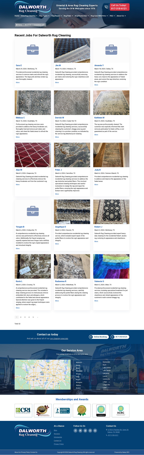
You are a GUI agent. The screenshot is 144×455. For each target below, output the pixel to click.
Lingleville (106, 386)
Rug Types (43, 16)
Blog (55, 431)
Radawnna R (60, 282)
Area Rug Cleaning (28, 16)
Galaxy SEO (125, 453)
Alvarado (79, 372)
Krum (104, 366)
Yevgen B (20, 228)
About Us (120, 16)
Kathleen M (99, 118)
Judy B (97, 171)
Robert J (98, 228)
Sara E (19, 66)
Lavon (105, 377)
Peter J (58, 171)
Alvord (78, 375)
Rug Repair (55, 16)
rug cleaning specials (59, 339)
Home (17, 16)
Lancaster (106, 374)
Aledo (78, 366)
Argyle (78, 380)
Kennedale (106, 363)
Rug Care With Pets (98, 16)
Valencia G (99, 282)
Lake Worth (107, 371)
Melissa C (20, 118)
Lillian (105, 383)
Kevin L (19, 282)
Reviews (57, 435)
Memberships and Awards (72, 400)
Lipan (105, 388)
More (18, 83)
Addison (79, 363)
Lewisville (106, 380)
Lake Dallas (107, 369)
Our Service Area (72, 351)
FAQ (111, 16)
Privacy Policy (59, 445)
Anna (77, 378)
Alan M (19, 171)
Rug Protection (81, 16)
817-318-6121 (119, 8)
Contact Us (57, 441)
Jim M (58, 66)
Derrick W (59, 118)
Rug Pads (67, 16)
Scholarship (58, 438)
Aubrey (78, 386)
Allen (78, 369)
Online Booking (98, 338)
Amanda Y (99, 66)
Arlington (79, 383)
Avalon (78, 389)
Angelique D (60, 228)
